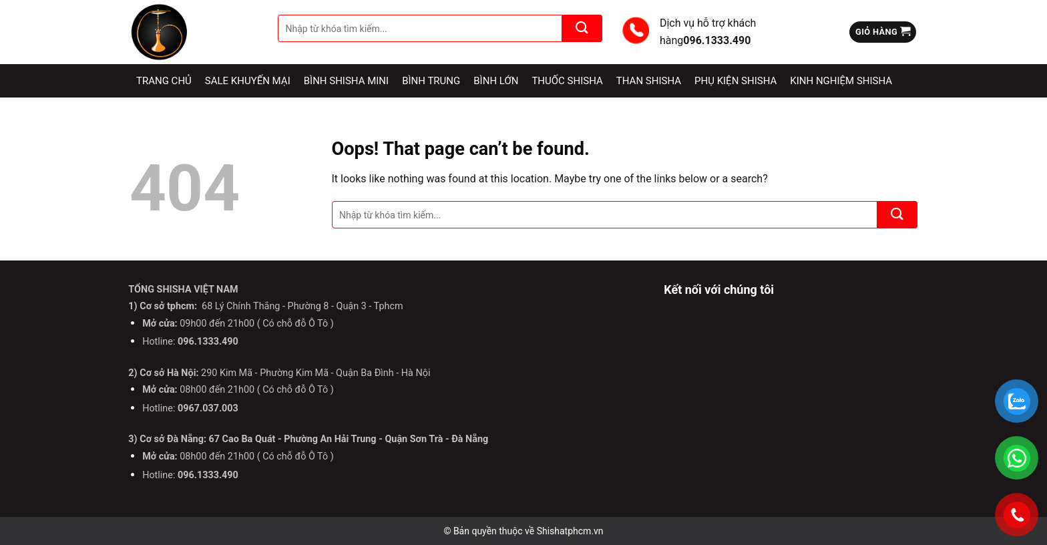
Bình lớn (495, 81)
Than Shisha (648, 81)
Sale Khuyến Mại (247, 81)
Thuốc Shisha (567, 81)
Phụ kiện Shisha (735, 81)
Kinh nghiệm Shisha (841, 81)
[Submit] (582, 28)
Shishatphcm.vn (570, 531)
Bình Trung (431, 81)
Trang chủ (164, 81)
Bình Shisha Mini (346, 81)
